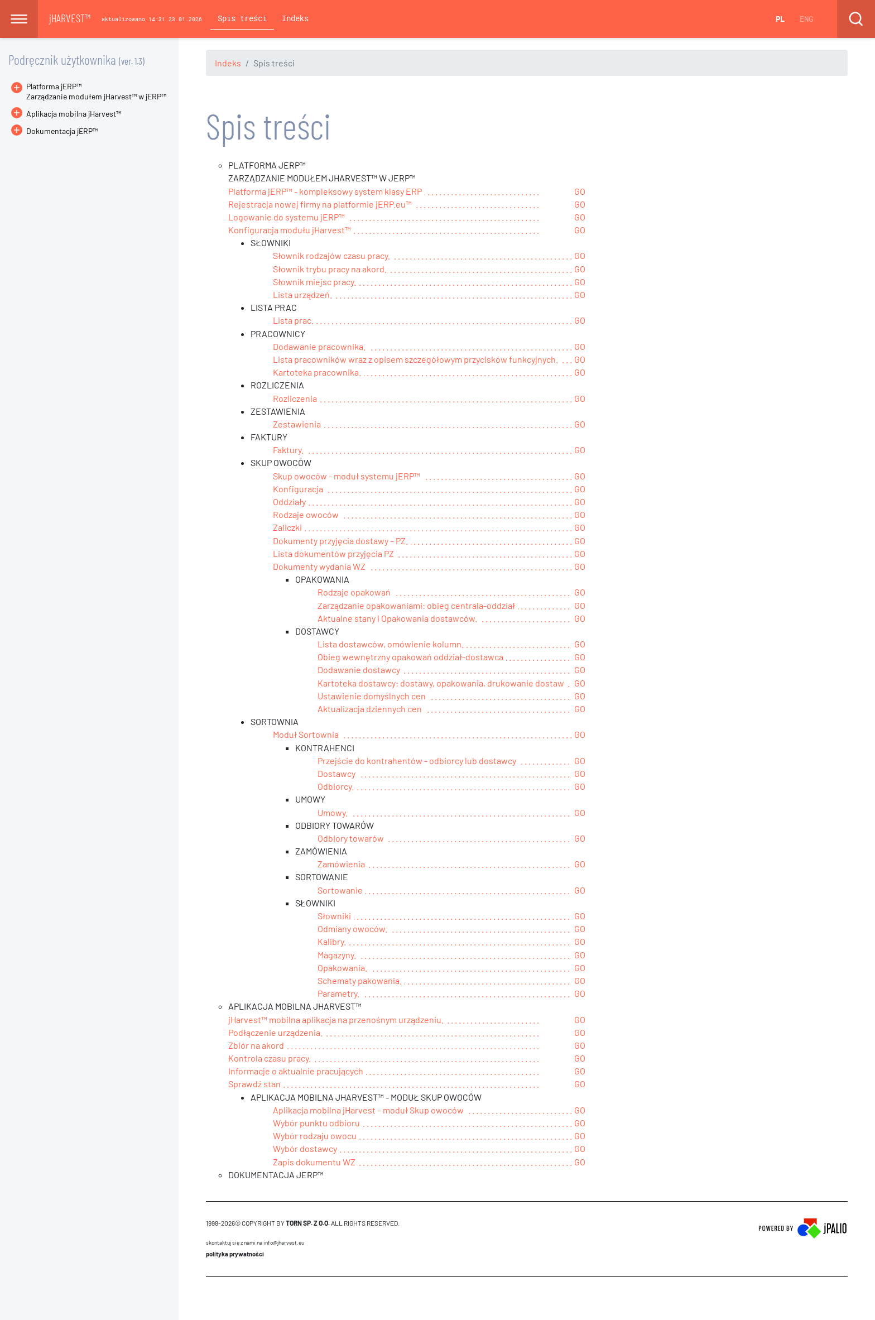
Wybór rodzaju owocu (315, 1135)
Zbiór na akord (256, 1045)
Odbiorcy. (336, 786)
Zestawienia (297, 424)
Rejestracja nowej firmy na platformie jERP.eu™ (320, 204)
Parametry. (338, 993)
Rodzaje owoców (306, 514)
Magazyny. (337, 954)
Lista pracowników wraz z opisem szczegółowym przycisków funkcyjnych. (415, 359)
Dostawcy (336, 773)
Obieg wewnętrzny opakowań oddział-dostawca (410, 656)
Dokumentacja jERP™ (54, 131)
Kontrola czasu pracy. (269, 1058)
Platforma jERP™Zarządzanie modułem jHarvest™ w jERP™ (96, 91)
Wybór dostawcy (305, 1148)
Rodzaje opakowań (354, 592)
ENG (806, 18)
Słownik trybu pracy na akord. (330, 268)
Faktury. (288, 449)
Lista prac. (293, 320)
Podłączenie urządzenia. (275, 1032)
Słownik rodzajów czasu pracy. (331, 255)
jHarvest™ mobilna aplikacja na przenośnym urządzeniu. (336, 1019)
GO (579, 191)
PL (780, 18)
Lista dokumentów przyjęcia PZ (333, 553)
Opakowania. (342, 967)
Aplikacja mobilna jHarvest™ (73, 113)
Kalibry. (332, 941)
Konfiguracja (298, 488)
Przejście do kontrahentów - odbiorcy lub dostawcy (417, 760)
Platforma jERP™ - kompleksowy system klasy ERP (325, 191)
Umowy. (333, 812)
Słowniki (334, 915)
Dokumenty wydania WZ (319, 566)
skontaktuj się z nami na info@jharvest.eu (255, 1242)
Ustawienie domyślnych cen (372, 695)
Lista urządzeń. (302, 294)
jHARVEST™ (69, 18)
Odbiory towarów (351, 838)
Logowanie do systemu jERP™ (286, 217)
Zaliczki (287, 527)
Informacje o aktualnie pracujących (295, 1070)
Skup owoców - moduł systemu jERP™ (346, 476)
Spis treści (242, 18)
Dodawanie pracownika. (319, 346)
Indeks (295, 18)
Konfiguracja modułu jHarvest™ (289, 229)
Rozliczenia (295, 398)
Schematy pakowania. (360, 980)
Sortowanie (340, 890)
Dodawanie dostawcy (359, 669)
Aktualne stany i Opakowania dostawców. (397, 618)
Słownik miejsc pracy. (314, 281)
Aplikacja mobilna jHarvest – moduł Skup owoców (368, 1110)
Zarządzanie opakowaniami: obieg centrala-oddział (416, 605)
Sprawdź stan (254, 1083)
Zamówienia (341, 863)
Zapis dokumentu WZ (314, 1161)
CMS (212, 1298)
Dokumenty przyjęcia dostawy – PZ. (340, 540)
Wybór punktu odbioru (316, 1122)
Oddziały (289, 501)
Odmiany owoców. (352, 928)
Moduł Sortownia (306, 734)
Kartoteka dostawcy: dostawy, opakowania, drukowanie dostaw (441, 683)
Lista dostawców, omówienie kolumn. (391, 644)
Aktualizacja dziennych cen (370, 708)
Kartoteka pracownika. (317, 372)
